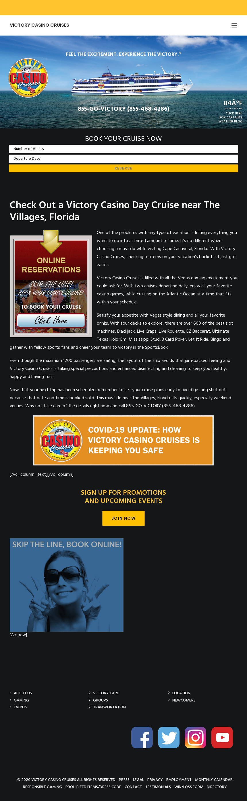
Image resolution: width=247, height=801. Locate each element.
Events (20, 707)
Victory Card (106, 693)
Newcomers (184, 700)
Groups (100, 700)
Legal (138, 779)
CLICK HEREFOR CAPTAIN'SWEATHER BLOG (230, 117)
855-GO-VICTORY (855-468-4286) (123, 109)
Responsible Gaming (42, 786)
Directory (217, 786)
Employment (179, 779)
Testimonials (158, 786)
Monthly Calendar (214, 779)
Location (181, 693)
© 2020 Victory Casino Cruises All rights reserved (66, 779)
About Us (23, 693)
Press (124, 779)
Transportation (109, 707)
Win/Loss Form (188, 786)
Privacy (155, 779)
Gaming (21, 700)
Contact (133, 786)
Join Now (123, 518)
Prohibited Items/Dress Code (93, 786)
